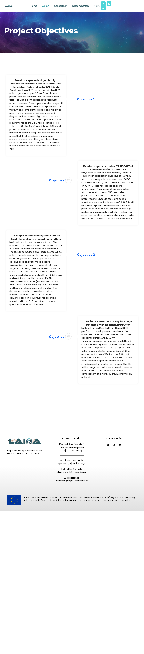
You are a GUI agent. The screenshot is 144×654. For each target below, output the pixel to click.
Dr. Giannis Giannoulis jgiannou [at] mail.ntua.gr (71, 462)
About (46, 6)
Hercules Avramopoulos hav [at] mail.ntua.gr (72, 449)
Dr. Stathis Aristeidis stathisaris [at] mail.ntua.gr (71, 471)
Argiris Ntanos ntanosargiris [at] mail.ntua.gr (72, 479)
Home (33, 6)
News (97, 6)
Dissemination (81, 6)
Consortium (60, 6)
